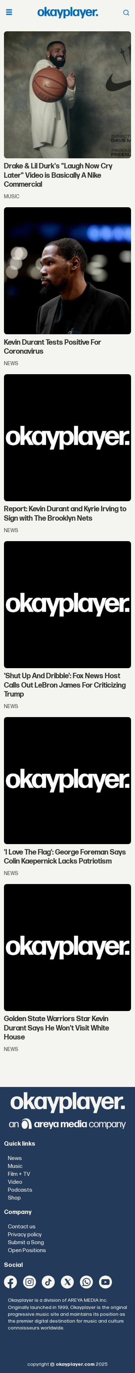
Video (15, 1182)
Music (15, 1166)
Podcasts (20, 1190)
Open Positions (27, 1250)
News (15, 1158)
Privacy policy (25, 1234)
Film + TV (19, 1174)
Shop (14, 1198)
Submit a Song (26, 1242)
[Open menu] (9, 13)
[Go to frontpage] (68, 12)
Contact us (22, 1226)
